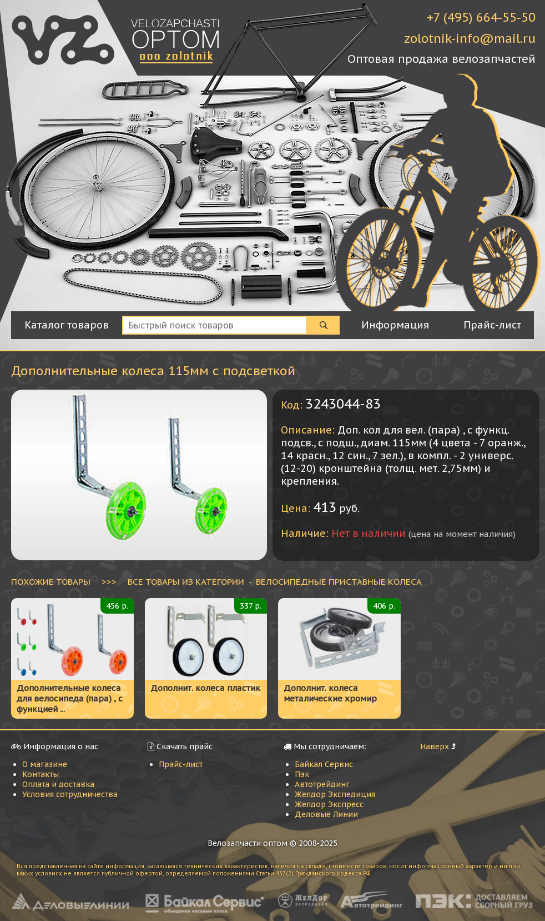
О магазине (44, 764)
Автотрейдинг (322, 784)
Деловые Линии (326, 814)
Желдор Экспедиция (335, 794)
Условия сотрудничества (70, 794)
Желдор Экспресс (329, 804)
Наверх (434, 746)
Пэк (302, 774)
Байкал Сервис (324, 764)
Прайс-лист (181, 764)
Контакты (40, 774)
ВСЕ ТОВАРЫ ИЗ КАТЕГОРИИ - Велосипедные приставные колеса (275, 581)
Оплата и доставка (58, 784)
